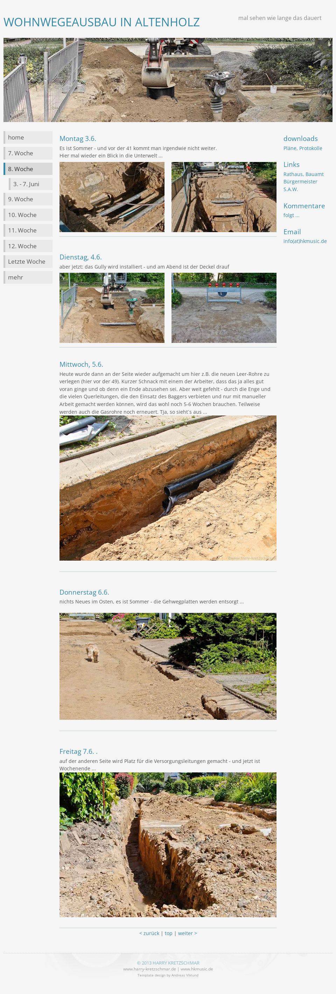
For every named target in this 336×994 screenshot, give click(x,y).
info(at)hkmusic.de (305, 241)
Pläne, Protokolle (303, 148)
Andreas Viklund (185, 975)
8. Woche (20, 169)
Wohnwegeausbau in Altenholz (102, 22)
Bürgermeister (300, 181)
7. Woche (20, 153)
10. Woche (22, 215)
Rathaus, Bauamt (304, 174)
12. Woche (22, 246)
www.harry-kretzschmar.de (149, 969)
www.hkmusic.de (197, 969)
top (169, 933)
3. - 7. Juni (26, 184)
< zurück (149, 933)
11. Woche (22, 230)
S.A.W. (291, 189)
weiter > (187, 933)
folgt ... (292, 215)
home (16, 137)
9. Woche (20, 199)
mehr (15, 277)
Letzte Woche (27, 261)
